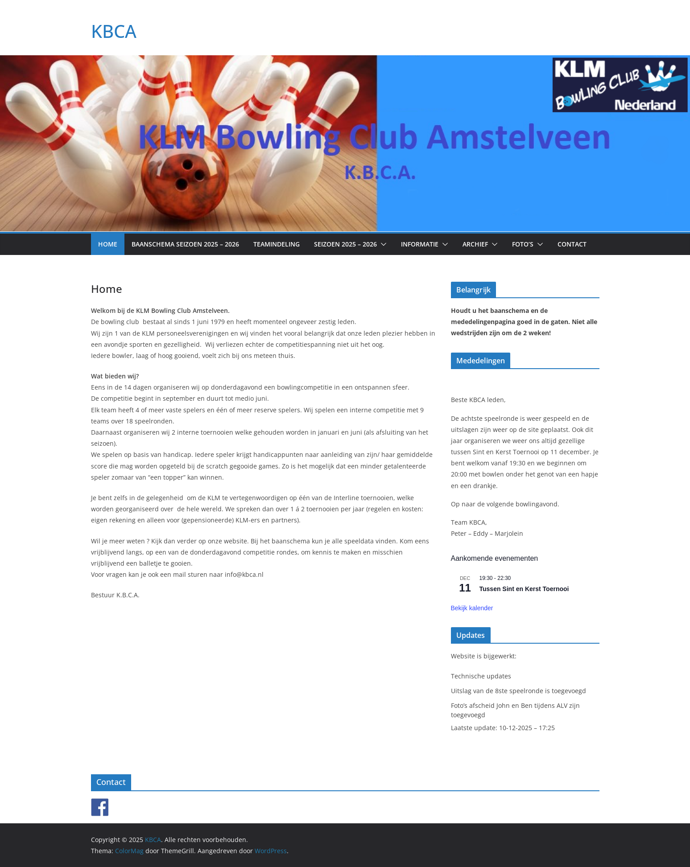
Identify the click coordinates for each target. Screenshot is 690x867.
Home (107, 244)
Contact (572, 244)
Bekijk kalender (472, 608)
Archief (475, 244)
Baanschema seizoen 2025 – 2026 (185, 244)
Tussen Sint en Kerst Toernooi (524, 588)
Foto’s (522, 244)
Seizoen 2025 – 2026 (345, 244)
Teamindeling (276, 244)
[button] (382, 244)
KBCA (113, 31)
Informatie (419, 244)
